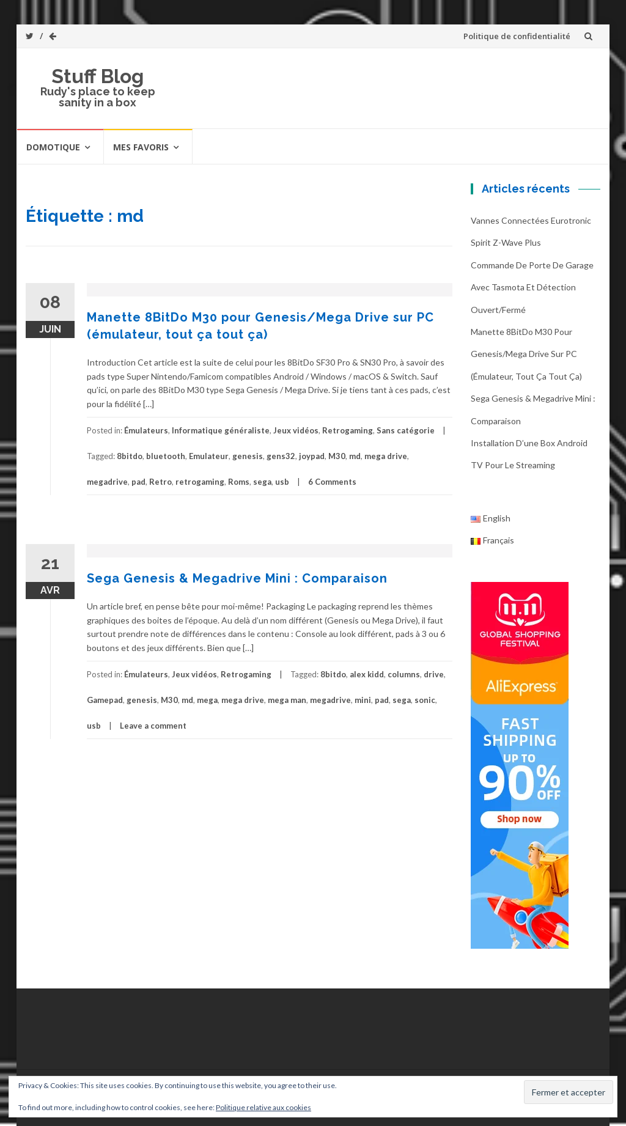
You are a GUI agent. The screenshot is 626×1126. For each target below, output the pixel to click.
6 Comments (332, 482)
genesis (247, 456)
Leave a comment (153, 725)
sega (262, 482)
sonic (424, 700)
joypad (312, 456)
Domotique (53, 147)
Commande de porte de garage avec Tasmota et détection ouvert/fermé (532, 287)
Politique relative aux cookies (263, 1107)
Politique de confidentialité (516, 36)
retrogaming (199, 482)
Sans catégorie (406, 430)
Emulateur (209, 456)
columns (404, 674)
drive (434, 674)
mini (363, 700)
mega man (287, 700)
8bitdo (129, 456)
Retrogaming (347, 430)
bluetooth (165, 456)
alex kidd (367, 674)
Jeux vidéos (296, 430)
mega (207, 700)
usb (282, 482)
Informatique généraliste (221, 430)
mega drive (385, 456)
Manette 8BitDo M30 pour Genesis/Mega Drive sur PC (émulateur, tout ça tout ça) (526, 353)
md (355, 456)
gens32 (281, 456)
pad (138, 482)
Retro (160, 482)
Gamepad (105, 700)
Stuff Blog (97, 76)
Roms (238, 482)
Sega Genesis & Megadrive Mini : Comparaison (237, 578)
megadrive (107, 482)
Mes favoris (141, 147)
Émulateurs (146, 430)
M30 (336, 456)
